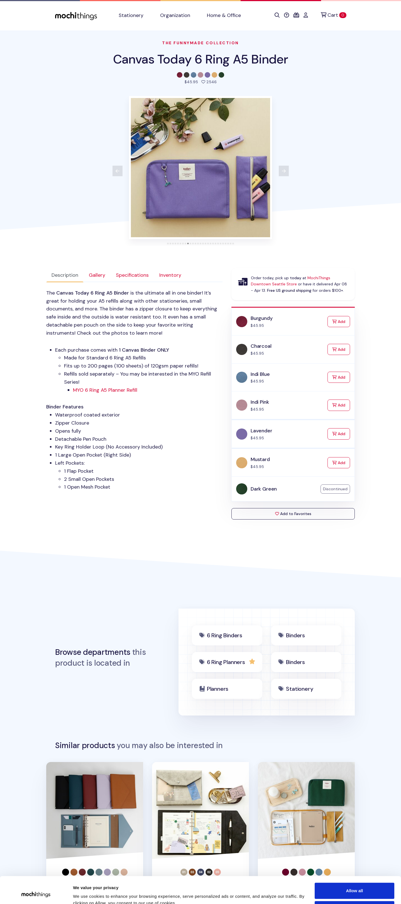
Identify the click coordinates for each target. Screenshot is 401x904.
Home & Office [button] (224, 15)
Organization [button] (175, 15)
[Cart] (333, 15)
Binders (295, 635)
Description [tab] (65, 275)
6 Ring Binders (224, 635)
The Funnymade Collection (200, 42)
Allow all (354, 865)
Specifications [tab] (132, 275)
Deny (354, 883)
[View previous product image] (118, 171)
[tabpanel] (134, 390)
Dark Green (264, 489)
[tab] (168, 243)
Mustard (260, 459)
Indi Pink (260, 402)
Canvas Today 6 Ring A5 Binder (200, 59)
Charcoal (261, 346)
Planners (217, 688)
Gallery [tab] (97, 275)
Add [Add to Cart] (341, 321)
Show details (86, 893)
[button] (277, 15)
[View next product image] (284, 171)
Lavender (261, 430)
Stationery (299, 688)
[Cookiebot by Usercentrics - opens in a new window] (36, 893)
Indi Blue (260, 374)
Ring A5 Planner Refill (105, 390)
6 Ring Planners (226, 662)
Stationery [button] (131, 15)
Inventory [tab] (170, 275)
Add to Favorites (293, 513)
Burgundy (262, 318)
